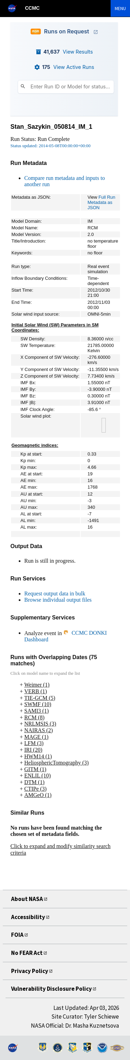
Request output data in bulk (54, 593)
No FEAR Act (27, 953)
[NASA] (15, 8)
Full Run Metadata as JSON (101, 202)
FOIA (17, 935)
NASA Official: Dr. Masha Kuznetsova (75, 1025)
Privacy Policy (29, 971)
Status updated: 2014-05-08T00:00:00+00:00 (50, 145)
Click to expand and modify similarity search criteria (60, 849)
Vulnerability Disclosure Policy (51, 988)
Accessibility (28, 917)
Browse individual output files (58, 600)
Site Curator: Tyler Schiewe (85, 1016)
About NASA (27, 899)
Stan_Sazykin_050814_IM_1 (51, 126)
